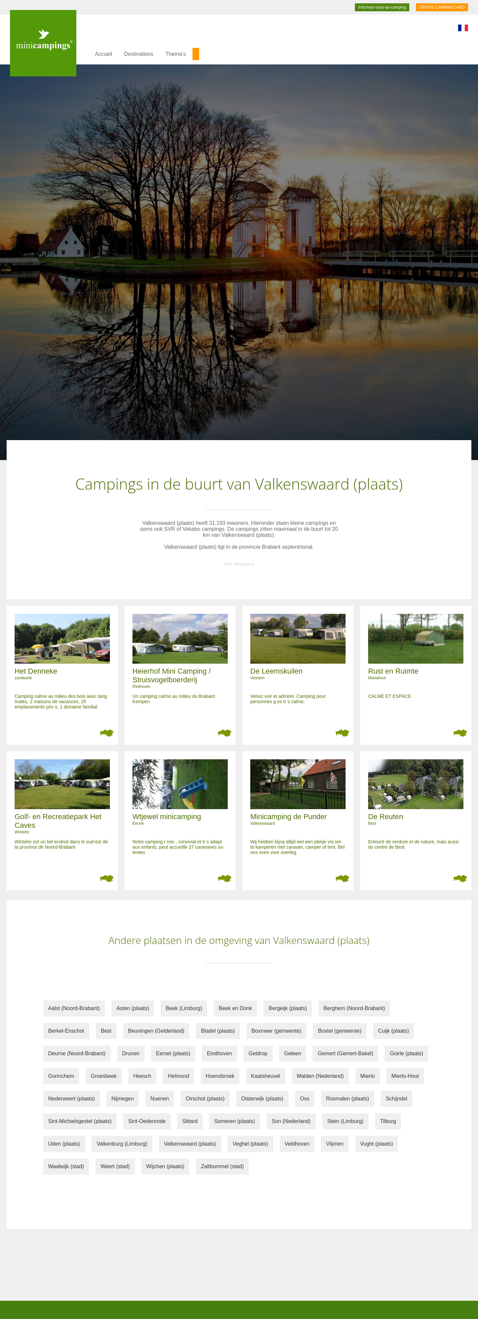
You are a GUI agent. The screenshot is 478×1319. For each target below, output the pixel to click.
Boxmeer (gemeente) (276, 1031)
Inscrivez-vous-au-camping (382, 7)
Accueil (103, 54)
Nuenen (159, 1098)
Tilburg (388, 1121)
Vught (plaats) (376, 1144)
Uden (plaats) (64, 1144)
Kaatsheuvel (265, 1076)
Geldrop (258, 1053)
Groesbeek (104, 1076)
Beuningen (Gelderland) (156, 1031)
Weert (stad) (115, 1166)
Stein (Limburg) (345, 1121)
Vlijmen (334, 1144)
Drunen (130, 1053)
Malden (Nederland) (320, 1076)
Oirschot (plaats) (205, 1098)
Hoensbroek (220, 1076)
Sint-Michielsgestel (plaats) (80, 1121)
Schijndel (396, 1098)
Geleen (292, 1053)
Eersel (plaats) (173, 1053)
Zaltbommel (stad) (222, 1166)
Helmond (178, 1076)
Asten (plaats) (133, 1008)
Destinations (138, 54)
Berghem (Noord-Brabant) (354, 1008)
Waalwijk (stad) (66, 1166)
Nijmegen (123, 1098)
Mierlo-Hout (405, 1076)
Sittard (190, 1121)
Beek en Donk (235, 1008)
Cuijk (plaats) (393, 1031)
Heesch (142, 1076)
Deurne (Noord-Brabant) (77, 1053)
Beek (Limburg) (184, 1008)
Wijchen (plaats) (165, 1166)
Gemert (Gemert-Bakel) (345, 1053)
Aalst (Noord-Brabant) (74, 1008)
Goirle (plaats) (406, 1053)
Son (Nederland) (291, 1121)
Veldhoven (297, 1144)
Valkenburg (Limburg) (122, 1144)
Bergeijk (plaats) (288, 1008)
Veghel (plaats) (250, 1144)
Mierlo (367, 1076)
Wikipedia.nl (244, 564)
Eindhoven (219, 1053)
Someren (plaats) (234, 1121)
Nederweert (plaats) (71, 1098)
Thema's (176, 54)
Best (106, 1031)
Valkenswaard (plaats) (190, 1144)
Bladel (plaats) (218, 1031)
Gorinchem (61, 1076)
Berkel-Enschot (66, 1031)
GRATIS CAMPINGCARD (442, 7)
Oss (304, 1098)
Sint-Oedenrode (147, 1121)
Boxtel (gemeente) (339, 1031)
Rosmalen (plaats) (347, 1098)
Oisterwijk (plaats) (262, 1098)
